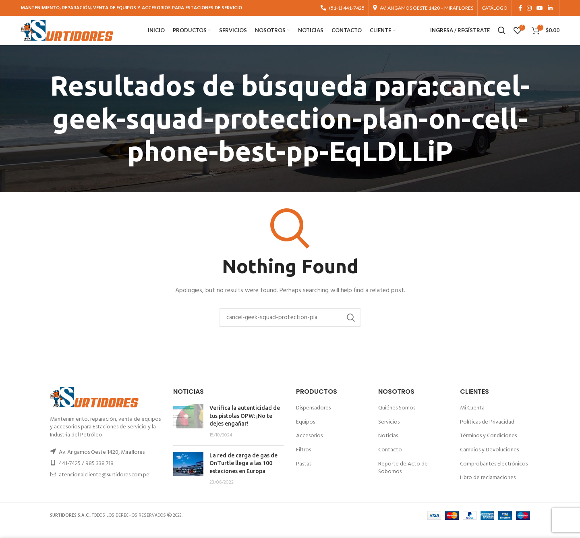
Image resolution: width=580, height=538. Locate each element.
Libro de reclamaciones (488, 487)
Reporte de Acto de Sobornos (403, 477)
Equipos (305, 432)
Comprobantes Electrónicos (494, 473)
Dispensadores (313, 418)
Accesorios (309, 446)
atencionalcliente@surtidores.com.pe (104, 485)
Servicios (389, 432)
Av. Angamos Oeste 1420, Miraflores (102, 462)
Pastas (303, 473)
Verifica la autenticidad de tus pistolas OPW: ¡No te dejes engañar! (244, 426)
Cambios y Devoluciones (489, 460)
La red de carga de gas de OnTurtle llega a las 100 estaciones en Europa (243, 473)
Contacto (390, 460)
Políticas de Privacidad (487, 432)
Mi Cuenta (472, 418)
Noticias (388, 446)
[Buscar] (290, 327)
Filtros (303, 460)
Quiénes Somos (396, 418)
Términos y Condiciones (488, 446)
